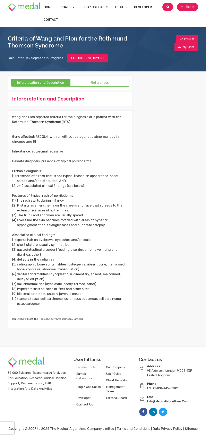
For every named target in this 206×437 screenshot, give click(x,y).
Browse (70, 7)
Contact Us (84, 405)
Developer (147, 7)
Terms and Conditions (133, 429)
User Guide (113, 374)
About (125, 7)
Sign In (187, 7)
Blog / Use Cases (98, 7)
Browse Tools (86, 368)
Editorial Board (116, 398)
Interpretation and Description (40, 83)
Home (52, 7)
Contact (55, 19)
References (100, 83)
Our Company (115, 368)
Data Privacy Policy (167, 429)
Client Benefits (116, 381)
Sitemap (191, 429)
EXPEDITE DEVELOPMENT (87, 59)
